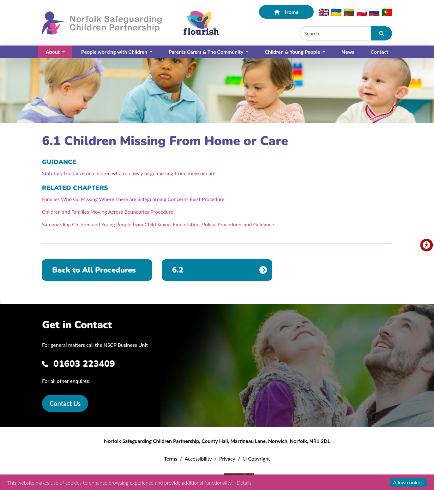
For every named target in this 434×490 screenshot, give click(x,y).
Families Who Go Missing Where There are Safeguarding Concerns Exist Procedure (133, 199)
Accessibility (198, 459)
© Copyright (256, 459)
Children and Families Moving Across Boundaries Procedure (107, 212)
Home (286, 12)
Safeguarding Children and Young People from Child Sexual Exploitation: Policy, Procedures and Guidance (158, 224)
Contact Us (65, 403)
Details (244, 483)
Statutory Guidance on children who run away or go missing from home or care (128, 173)
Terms (170, 459)
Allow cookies (408, 482)
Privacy (227, 459)
